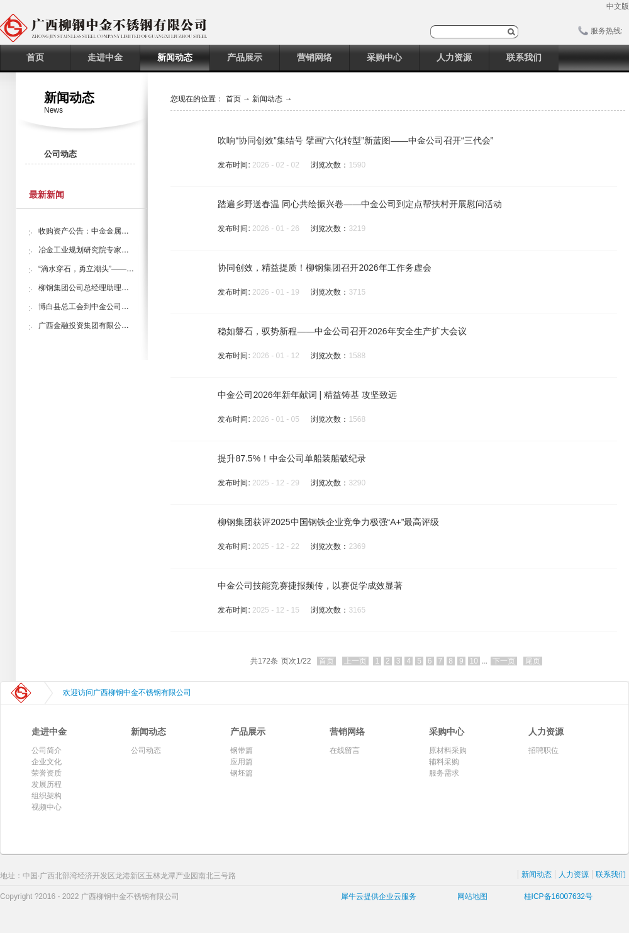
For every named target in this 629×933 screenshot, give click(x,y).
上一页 (355, 661)
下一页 (504, 661)
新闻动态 (267, 98)
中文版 (617, 6)
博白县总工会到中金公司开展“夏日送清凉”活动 (116, 306)
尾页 (532, 661)
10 (474, 661)
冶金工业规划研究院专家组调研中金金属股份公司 (121, 250)
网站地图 (470, 896)
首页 (35, 57)
